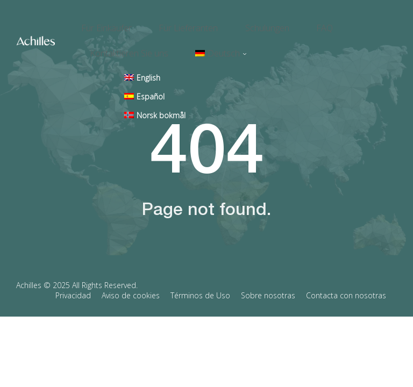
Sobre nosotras (268, 280)
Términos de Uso (200, 280)
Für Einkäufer (106, 25)
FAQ (295, 25)
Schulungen (247, 25)
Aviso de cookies (131, 280)
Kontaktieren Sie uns (129, 42)
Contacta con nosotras (346, 280)
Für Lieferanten (178, 25)
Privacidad (73, 280)
